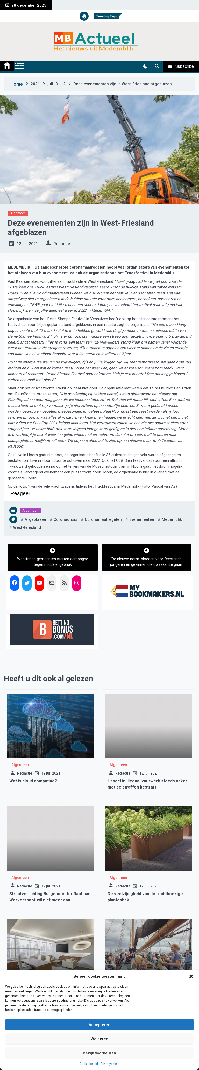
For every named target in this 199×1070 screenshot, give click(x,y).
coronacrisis (65, 519)
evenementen (141, 519)
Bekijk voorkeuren (99, 1053)
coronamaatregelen (103, 519)
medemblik (172, 519)
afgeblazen (35, 519)
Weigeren (99, 1039)
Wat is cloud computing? (33, 780)
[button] (191, 976)
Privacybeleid (110, 1064)
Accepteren (99, 1024)
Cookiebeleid (89, 1064)
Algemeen (18, 213)
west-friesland (27, 527)
